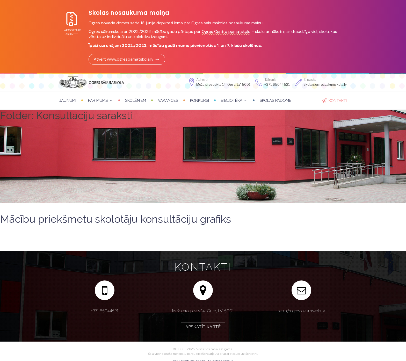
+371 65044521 (277, 84)
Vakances (168, 100)
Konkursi (199, 100)
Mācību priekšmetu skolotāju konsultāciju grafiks (115, 219)
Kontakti (338, 100)
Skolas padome (275, 100)
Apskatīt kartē (203, 326)
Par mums (98, 100)
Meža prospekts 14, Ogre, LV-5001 (223, 84)
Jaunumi (67, 100)
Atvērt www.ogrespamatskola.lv (127, 59)
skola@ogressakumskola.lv (301, 310)
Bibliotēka (231, 100)
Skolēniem (135, 100)
